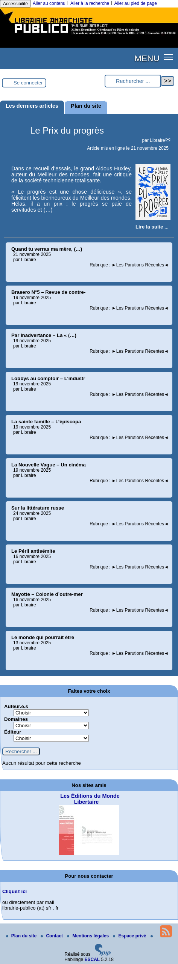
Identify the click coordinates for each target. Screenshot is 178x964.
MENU (147, 58)
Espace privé (130, 935)
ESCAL (92, 959)
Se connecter (28, 83)
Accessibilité (15, 3)
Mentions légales (88, 935)
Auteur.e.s (16, 706)
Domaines (16, 719)
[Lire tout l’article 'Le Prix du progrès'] (152, 227)
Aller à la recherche (89, 3)
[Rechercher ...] (133, 81)
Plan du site (22, 935)
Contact (52, 935)
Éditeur (12, 732)
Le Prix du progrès (67, 130)
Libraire (157, 140)
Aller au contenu (49, 3)
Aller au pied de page (135, 3)
